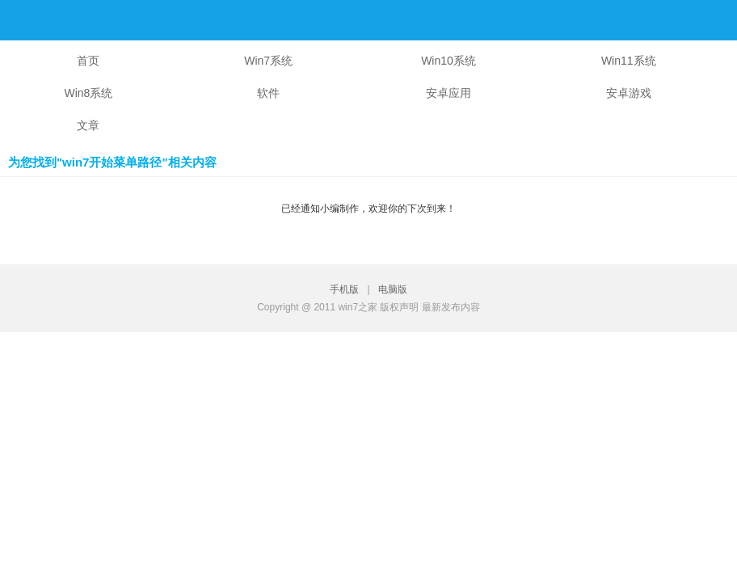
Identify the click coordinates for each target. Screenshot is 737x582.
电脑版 (392, 289)
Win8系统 (88, 92)
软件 (268, 92)
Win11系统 (628, 60)
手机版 (347, 289)
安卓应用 (448, 92)
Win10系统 (448, 60)
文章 (88, 125)
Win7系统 (268, 60)
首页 (88, 60)
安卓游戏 (628, 92)
